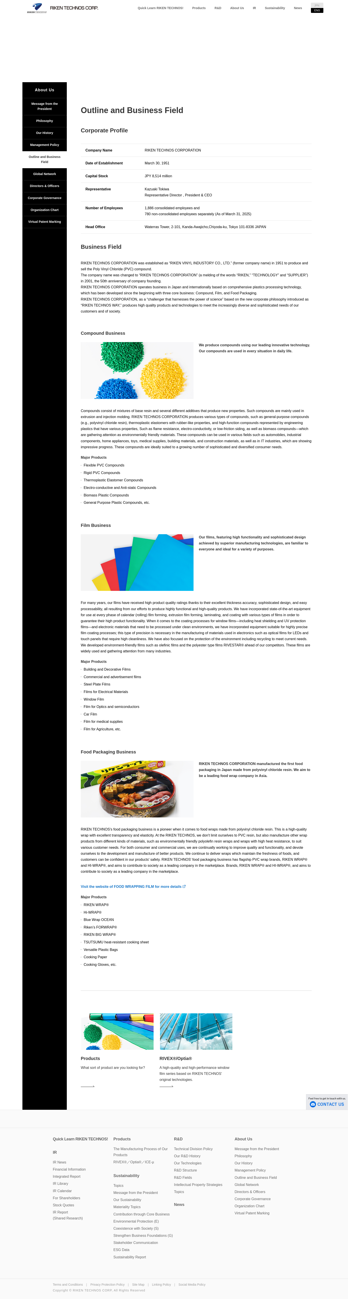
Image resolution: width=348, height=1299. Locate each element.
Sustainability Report (129, 1257)
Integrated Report (67, 1176)
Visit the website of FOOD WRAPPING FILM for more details (133, 887)
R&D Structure (185, 1170)
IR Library (60, 1183)
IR (254, 8)
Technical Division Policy (193, 1149)
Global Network (44, 174)
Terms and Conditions (68, 1284)
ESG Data (121, 1250)
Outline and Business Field (44, 159)
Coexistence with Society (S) (136, 1228)
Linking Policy (161, 1284)
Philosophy (44, 121)
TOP (140, 56)
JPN (316, 5)
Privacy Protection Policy (107, 1284)
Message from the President (44, 106)
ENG (317, 10)
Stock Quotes (63, 1205)
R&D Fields (183, 1177)
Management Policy (44, 145)
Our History (44, 133)
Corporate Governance (44, 198)
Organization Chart (45, 210)
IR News (59, 1162)
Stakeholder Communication (135, 1243)
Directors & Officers (44, 186)
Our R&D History (187, 1156)
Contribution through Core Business (141, 1214)
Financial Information (69, 1169)
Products (199, 8)
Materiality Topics (126, 1207)
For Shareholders (66, 1198)
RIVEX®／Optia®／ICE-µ (133, 1162)
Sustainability (275, 8)
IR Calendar (62, 1191)
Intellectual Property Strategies (198, 1185)
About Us (237, 8)
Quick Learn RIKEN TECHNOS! (160, 8)
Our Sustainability (127, 1200)
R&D (218, 8)
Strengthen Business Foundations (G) (143, 1235)
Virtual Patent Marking (44, 221)
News (298, 8)
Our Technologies (188, 1163)
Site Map (138, 1284)
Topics (179, 1192)
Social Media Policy (191, 1284)
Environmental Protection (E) (136, 1221)
